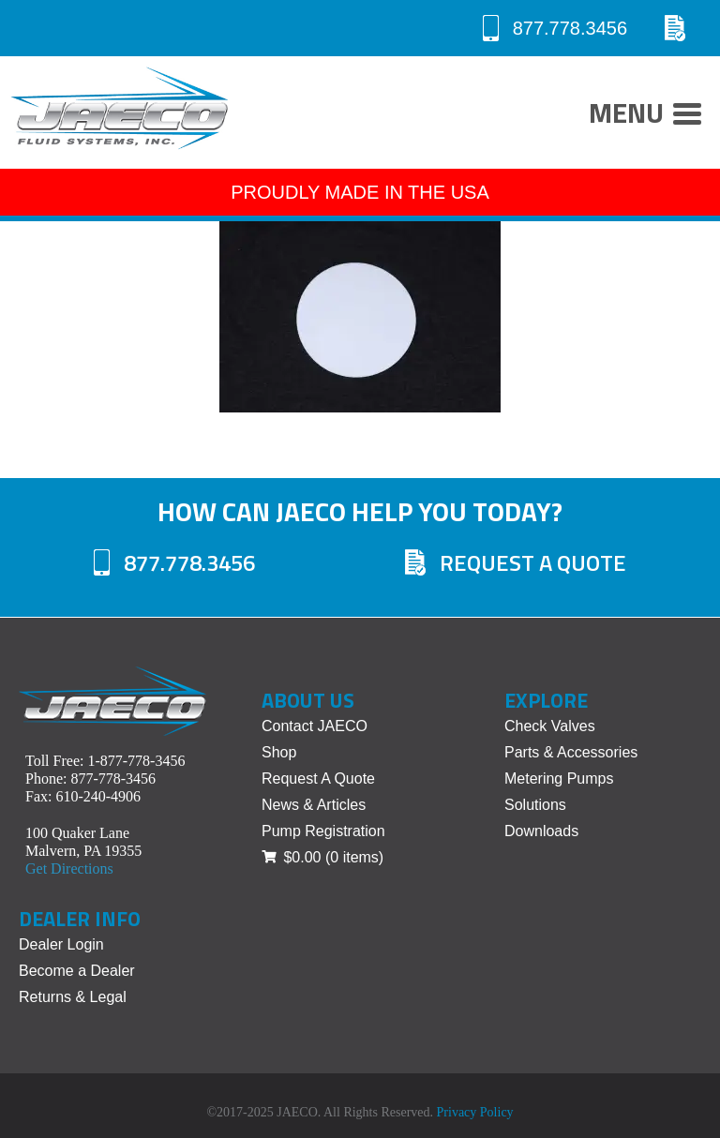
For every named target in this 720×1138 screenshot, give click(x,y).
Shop (279, 752)
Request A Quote (515, 562)
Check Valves (549, 726)
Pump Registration (323, 831)
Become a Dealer (77, 971)
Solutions (535, 805)
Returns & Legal (73, 997)
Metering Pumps (559, 778)
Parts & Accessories (571, 752)
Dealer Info (80, 919)
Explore (546, 700)
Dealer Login (61, 944)
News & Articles (314, 805)
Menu (645, 115)
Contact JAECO (315, 726)
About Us (308, 700)
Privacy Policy (475, 1112)
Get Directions (69, 868)
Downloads (541, 831)
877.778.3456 (555, 28)
